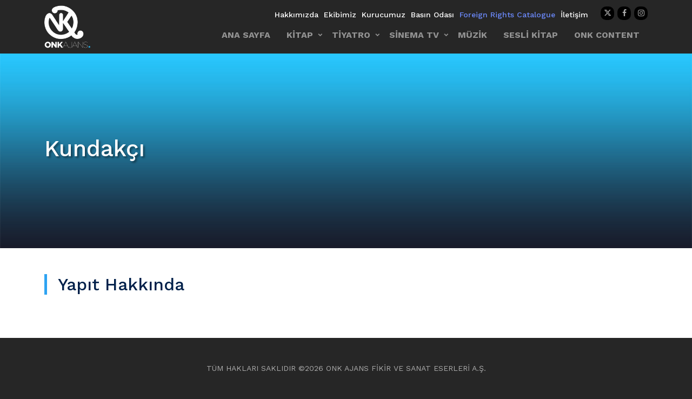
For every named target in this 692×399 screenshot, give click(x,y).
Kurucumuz (383, 14)
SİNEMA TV (414, 35)
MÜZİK (472, 35)
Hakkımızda (296, 14)
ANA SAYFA (246, 35)
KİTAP (300, 35)
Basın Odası (432, 14)
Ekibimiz (340, 14)
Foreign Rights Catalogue (507, 14)
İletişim (574, 14)
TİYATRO (351, 35)
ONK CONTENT (607, 35)
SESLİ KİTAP (530, 35)
